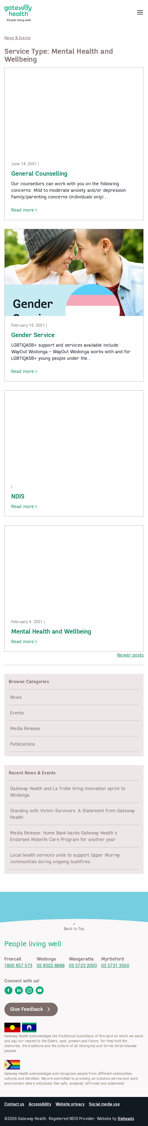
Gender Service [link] (33, 335)
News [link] (16, 697)
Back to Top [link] (74, 926)
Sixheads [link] (126, 1118)
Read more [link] (24, 210)
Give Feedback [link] (31, 1009)
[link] (18, 12)
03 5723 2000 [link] (83, 965)
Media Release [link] (25, 728)
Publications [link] (22, 744)
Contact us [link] (14, 1104)
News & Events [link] (17, 37)
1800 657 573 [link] (18, 965)
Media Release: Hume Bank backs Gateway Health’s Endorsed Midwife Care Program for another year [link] (63, 836)
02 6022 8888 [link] (51, 965)
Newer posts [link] (130, 655)
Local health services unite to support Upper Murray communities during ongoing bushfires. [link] (65, 858)
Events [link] (17, 712)
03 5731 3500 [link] (115, 965)
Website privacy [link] (70, 1104)
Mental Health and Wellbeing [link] (51, 631)
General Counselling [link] (39, 173)
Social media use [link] (104, 1104)
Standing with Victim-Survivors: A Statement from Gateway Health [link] (72, 814)
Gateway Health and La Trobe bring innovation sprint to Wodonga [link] (67, 792)
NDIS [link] (18, 496)
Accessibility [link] (40, 1104)
